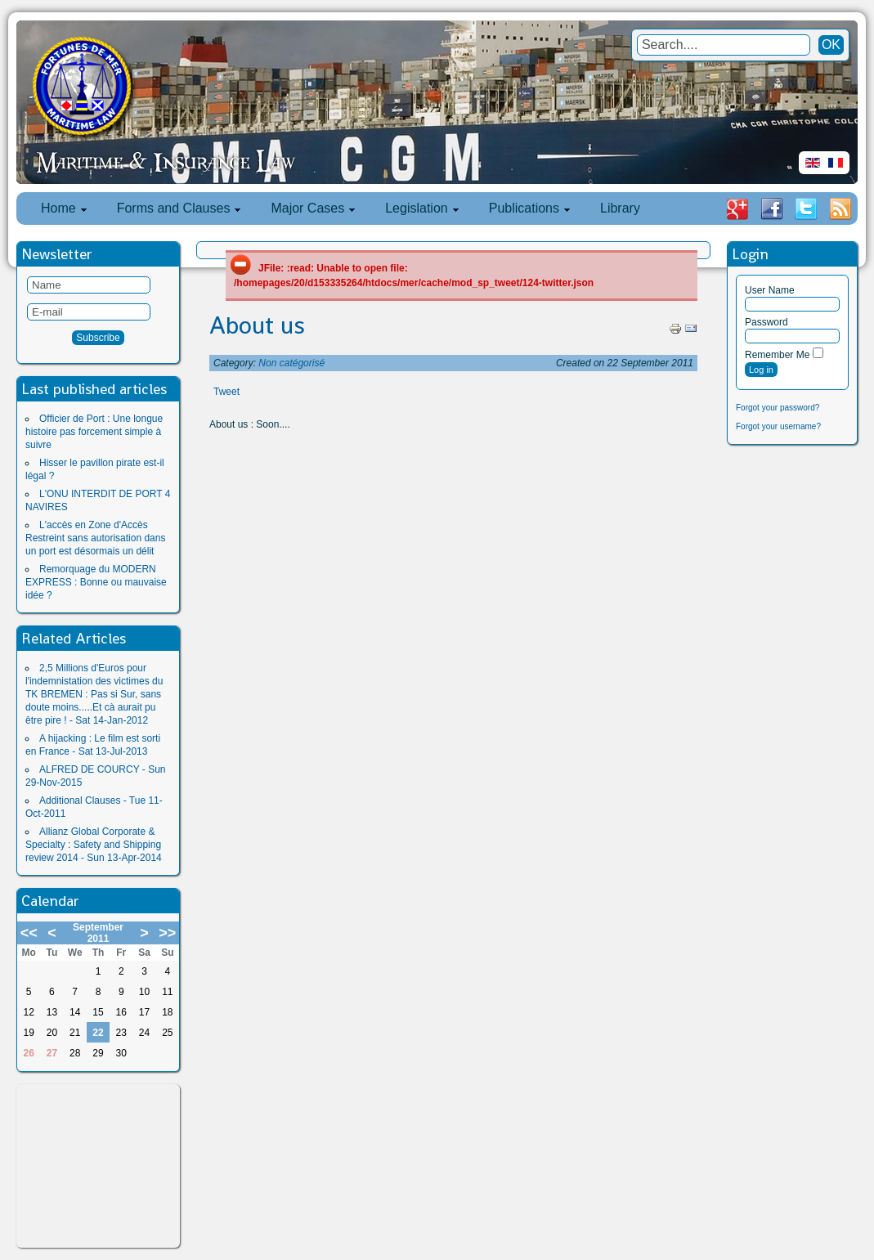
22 (97, 1032)
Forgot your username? (778, 426)
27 (52, 1053)
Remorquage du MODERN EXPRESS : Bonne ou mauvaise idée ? (96, 582)
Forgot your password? (777, 407)
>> (167, 933)
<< (29, 933)
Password (766, 322)
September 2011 (98, 932)
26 (28, 1053)
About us (257, 325)
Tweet (226, 391)
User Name (770, 290)
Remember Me (777, 355)
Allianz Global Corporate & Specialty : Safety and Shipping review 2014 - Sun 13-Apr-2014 (93, 844)
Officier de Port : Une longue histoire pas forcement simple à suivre (94, 432)
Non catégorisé (291, 363)
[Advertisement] (98, 1166)
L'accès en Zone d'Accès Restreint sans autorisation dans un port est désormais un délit (95, 538)
